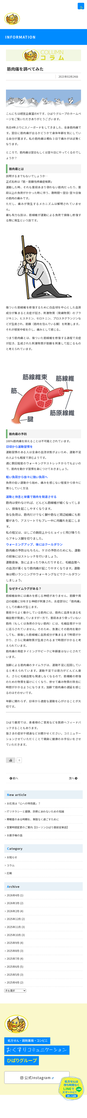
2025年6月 (13, 990)
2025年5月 (13, 998)
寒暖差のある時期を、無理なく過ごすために (33, 842)
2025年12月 (14, 942)
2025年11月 (14, 950)
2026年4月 (13, 918)
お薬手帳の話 (14, 858)
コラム (11, 888)
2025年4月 (13, 1005)
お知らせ (12, 880)
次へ (73, 801)
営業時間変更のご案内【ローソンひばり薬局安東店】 (38, 850)
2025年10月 (14, 958)
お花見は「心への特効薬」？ (24, 826)
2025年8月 (13, 974)
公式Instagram (37, 1100)
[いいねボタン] (10, 783)
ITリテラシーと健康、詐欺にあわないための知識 (35, 834)
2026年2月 (13, 934)
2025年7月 (13, 982)
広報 (9, 896)
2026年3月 (13, 926)
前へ (14, 801)
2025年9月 (13, 966)
